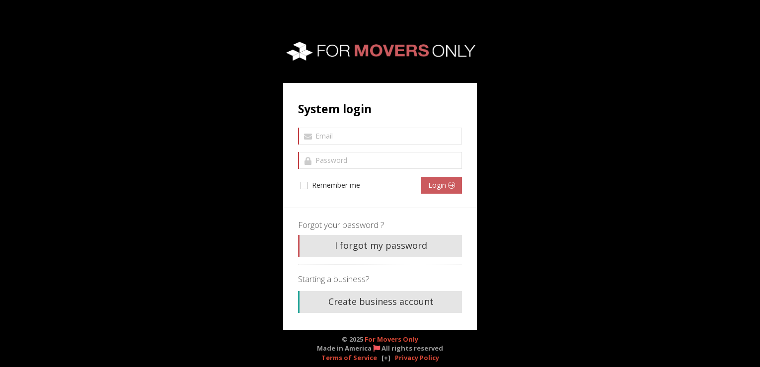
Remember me (330, 185)
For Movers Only (391, 339)
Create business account (381, 301)
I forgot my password (381, 245)
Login (441, 185)
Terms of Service (349, 357)
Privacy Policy (417, 357)
